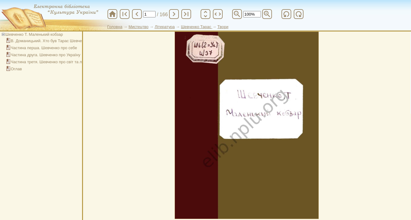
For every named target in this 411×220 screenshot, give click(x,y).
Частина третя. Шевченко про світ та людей (51, 62)
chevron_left (137, 14)
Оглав (16, 69)
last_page (186, 14)
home (112, 14)
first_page (124, 14)
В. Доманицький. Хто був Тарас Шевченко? (50, 40)
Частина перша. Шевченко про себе (44, 48)
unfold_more (205, 14)
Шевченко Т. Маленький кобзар (34, 34)
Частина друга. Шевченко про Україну (45, 55)
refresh (286, 14)
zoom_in (267, 14)
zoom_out (237, 14)
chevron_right (174, 14)
